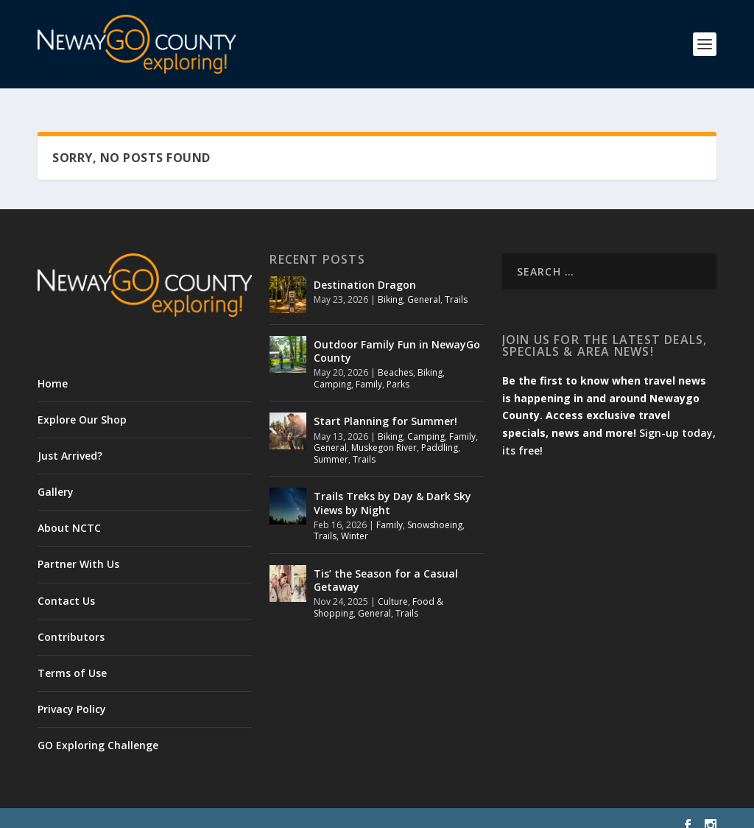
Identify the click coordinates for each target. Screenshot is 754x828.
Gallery (56, 478)
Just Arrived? (70, 442)
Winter (354, 522)
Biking (390, 285)
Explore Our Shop (82, 406)
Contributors (71, 623)
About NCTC (69, 515)
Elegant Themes (139, 811)
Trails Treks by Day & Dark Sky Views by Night (392, 489)
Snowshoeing (434, 511)
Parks (398, 370)
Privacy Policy (72, 696)
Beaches (395, 359)
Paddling (439, 434)
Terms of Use (72, 659)
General (423, 285)
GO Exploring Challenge (98, 732)
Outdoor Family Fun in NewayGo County (397, 337)
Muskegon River (384, 434)
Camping (332, 370)
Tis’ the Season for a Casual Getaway (386, 566)
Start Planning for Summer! (385, 408)
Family (369, 370)
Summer (331, 445)
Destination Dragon (365, 271)
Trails (456, 285)
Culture (393, 588)
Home (53, 369)
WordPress (277, 811)
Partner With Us (78, 551)
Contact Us (66, 587)
